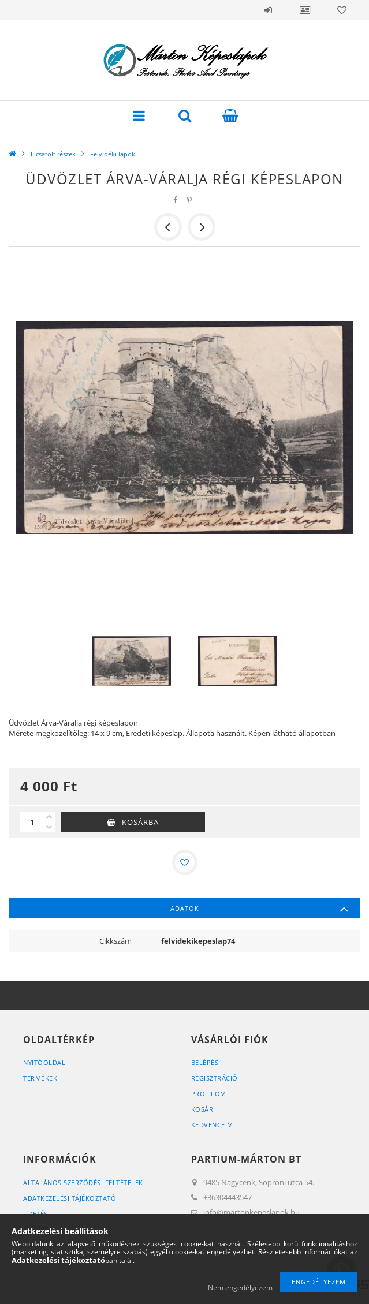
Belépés (268, 10)
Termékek (40, 1078)
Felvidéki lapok (112, 154)
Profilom (208, 1093)
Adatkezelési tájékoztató (69, 1198)
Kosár (202, 1109)
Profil (305, 10)
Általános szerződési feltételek (83, 1182)
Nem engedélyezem (240, 1287)
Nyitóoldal (44, 1062)
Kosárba (140, 822)
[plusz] (49, 817)
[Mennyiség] (31, 822)
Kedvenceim (212, 1124)
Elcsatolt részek (53, 154)
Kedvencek (342, 10)
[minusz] (49, 827)
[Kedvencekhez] (184, 862)
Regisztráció (214, 1078)
